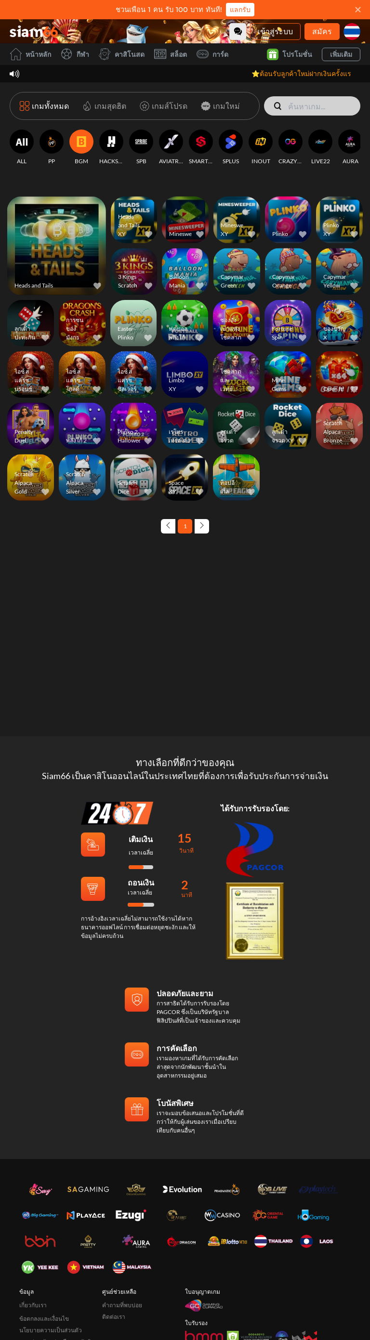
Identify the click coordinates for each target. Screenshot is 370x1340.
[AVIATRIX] (171, 147)
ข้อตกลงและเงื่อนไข (44, 1318)
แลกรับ (240, 9)
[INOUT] (261, 147)
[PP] (52, 147)
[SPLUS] (231, 147)
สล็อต (170, 54)
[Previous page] (168, 526)
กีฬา (75, 54)
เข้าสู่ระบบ (275, 31)
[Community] (237, 31)
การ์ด (212, 54)
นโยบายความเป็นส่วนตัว (50, 1330)
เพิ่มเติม (341, 54)
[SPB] (141, 147)
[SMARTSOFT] (201, 147)
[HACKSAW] (111, 147)
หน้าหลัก (30, 54)
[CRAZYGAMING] (290, 147)
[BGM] (81, 147)
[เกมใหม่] (218, 106)
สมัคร (322, 31)
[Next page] (202, 526)
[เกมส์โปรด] (161, 106)
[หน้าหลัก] (34, 31)
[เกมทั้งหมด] (44, 106)
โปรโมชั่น (289, 54)
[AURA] (350, 147)
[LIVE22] (320, 147)
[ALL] (22, 147)
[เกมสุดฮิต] (102, 106)
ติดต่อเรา (113, 1316)
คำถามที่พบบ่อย (122, 1305)
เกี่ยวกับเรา (33, 1305)
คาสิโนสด (122, 54)
